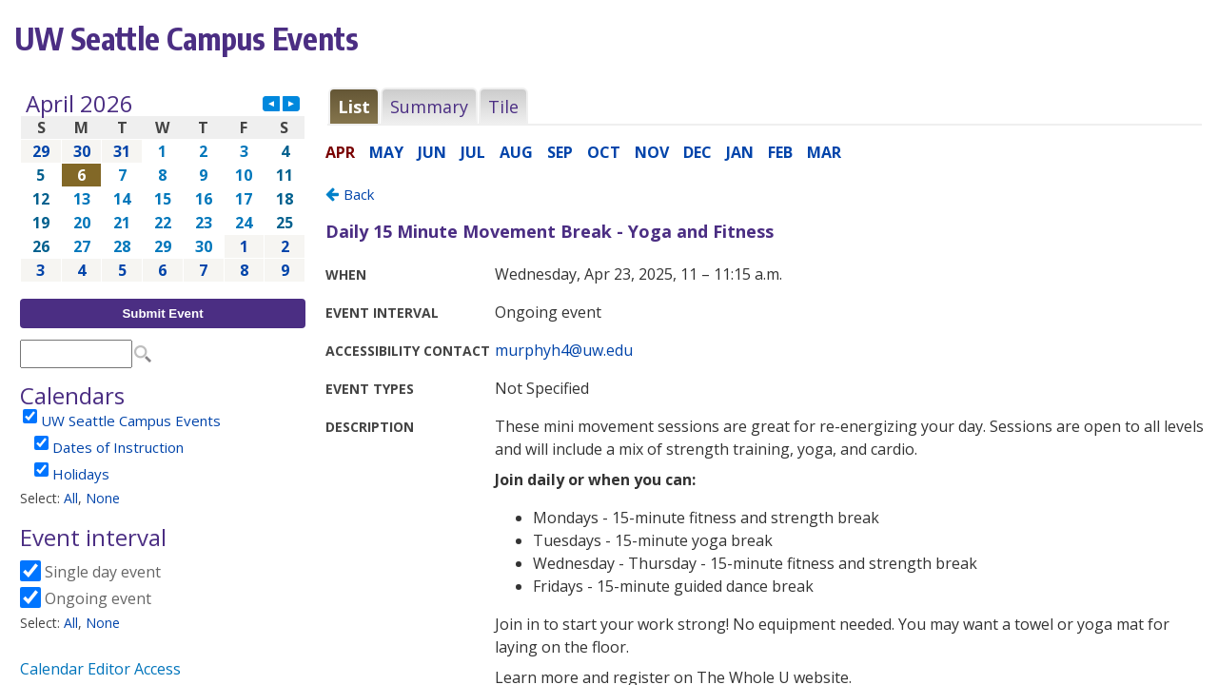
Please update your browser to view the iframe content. (162, 187)
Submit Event (162, 313)
